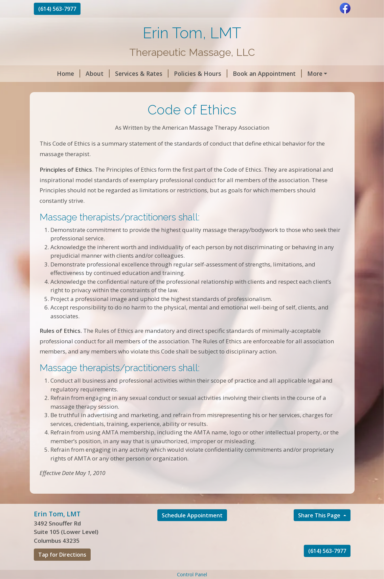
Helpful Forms (63, 88)
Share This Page (320, 529)
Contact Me (162, 88)
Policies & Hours (183, 73)
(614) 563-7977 (57, 9)
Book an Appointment (249, 73)
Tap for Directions (62, 569)
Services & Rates (124, 73)
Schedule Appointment (192, 529)
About (80, 73)
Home (51, 73)
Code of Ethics (116, 88)
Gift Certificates (316, 73)
